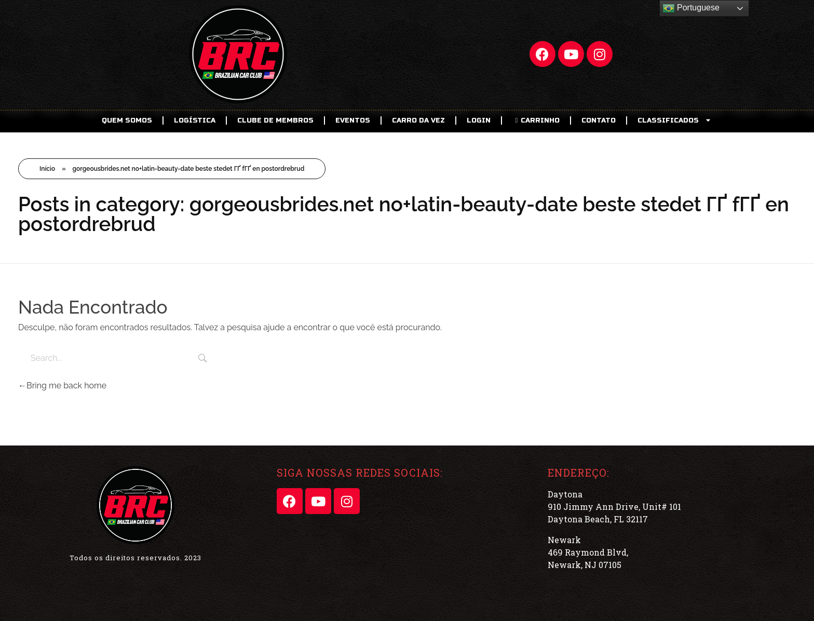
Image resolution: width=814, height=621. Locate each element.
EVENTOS (352, 120)
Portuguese (691, 8)
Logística (194, 120)
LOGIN (479, 120)
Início (47, 168)
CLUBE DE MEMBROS (275, 120)
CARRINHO (536, 120)
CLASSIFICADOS (674, 120)
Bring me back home (62, 385)
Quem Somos (127, 120)
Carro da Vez (418, 120)
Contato (598, 120)
